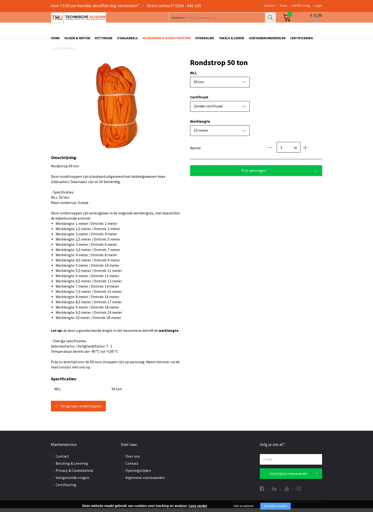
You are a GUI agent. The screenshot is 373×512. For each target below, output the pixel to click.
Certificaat (199, 101)
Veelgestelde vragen (72, 481)
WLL (193, 76)
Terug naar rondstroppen (80, 410)
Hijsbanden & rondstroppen (166, 40)
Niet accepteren (244, 506)
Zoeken (271, 23)
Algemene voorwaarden (145, 481)
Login (318, 5)
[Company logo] (102, 23)
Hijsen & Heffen (77, 40)
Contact (269, 5)
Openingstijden (138, 474)
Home (55, 40)
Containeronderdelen (267, 40)
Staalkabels (127, 40)
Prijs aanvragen (253, 174)
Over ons (132, 460)
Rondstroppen (64, 52)
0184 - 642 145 (188, 5)
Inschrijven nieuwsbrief (288, 477)
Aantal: (195, 152)
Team (283, 5)
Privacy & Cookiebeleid (74, 474)
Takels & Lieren (231, 40)
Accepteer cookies (275, 506)
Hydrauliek (204, 40)
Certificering (301, 5)
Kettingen (103, 40)
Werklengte (200, 125)
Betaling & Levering (72, 467)
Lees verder (198, 506)
